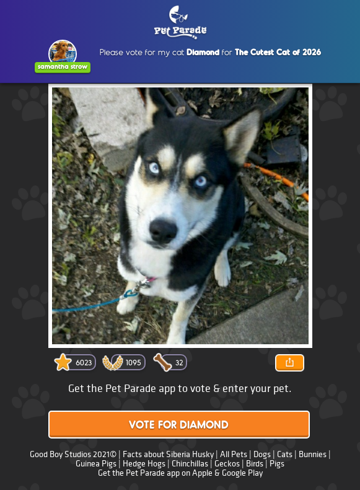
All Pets (233, 454)
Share (289, 363)
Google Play (242, 473)
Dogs (262, 454)
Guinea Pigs (96, 463)
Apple (202, 473)
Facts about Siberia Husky (169, 454)
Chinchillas (190, 463)
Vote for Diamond (179, 426)
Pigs (277, 463)
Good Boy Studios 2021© (73, 454)
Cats (284, 454)
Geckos (227, 463)
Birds (254, 463)
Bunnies (313, 454)
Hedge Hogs (144, 463)
